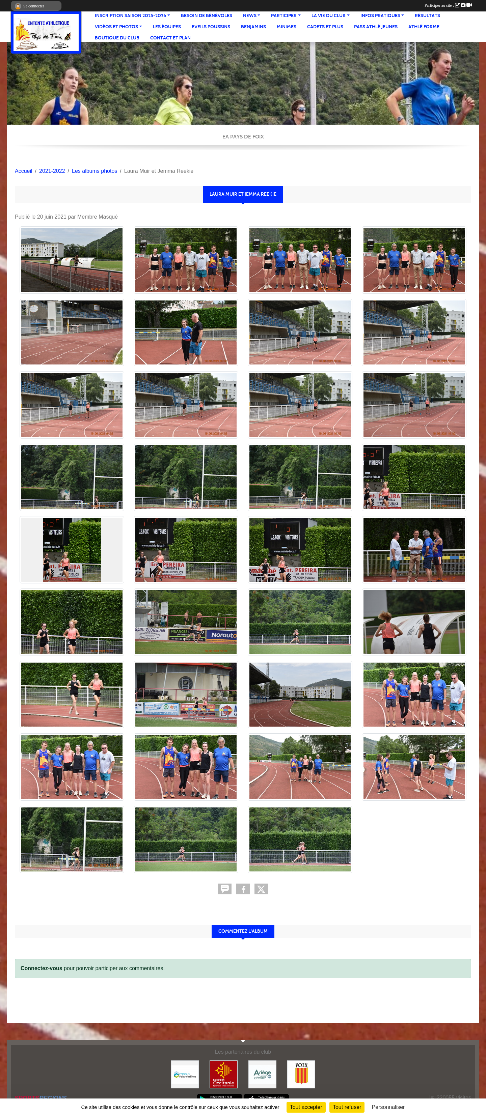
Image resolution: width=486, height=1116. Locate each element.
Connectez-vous (41, 968)
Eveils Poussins (211, 27)
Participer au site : (448, 5)
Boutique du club (117, 38)
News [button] (249, 16)
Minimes (286, 27)
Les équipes (167, 27)
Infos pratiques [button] (380, 16)
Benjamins (253, 27)
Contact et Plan (170, 38)
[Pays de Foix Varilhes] (185, 1074)
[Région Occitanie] (224, 1074)
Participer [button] (284, 16)
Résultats (427, 16)
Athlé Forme (423, 27)
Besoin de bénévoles (206, 16)
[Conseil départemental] (262, 1074)
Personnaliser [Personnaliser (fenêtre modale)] (388, 1107)
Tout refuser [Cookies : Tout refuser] (347, 1107)
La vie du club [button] (329, 16)
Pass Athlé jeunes (376, 27)
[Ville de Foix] (301, 1074)
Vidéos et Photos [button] (116, 27)
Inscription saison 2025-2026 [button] (130, 16)
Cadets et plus (325, 27)
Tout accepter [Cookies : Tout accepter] (306, 1107)
